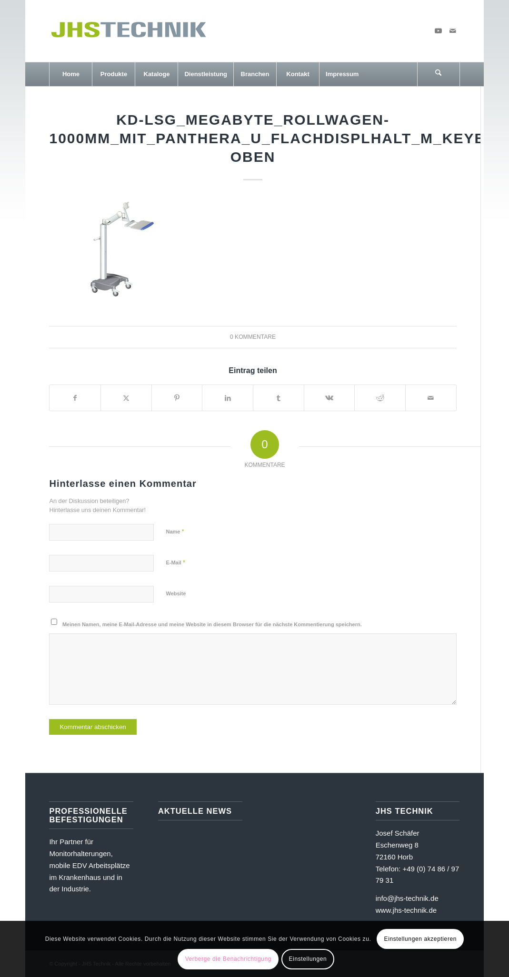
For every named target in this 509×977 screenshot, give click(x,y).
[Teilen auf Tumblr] (278, 398)
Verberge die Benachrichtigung (228, 959)
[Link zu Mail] (453, 31)
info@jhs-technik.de (407, 898)
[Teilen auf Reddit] (380, 398)
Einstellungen (308, 959)
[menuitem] (70, 74)
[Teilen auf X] (126, 398)
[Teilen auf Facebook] (75, 398)
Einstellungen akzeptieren (420, 939)
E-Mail (175, 562)
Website (176, 593)
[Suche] (438, 74)
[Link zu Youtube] (438, 31)
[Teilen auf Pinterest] (177, 398)
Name (175, 531)
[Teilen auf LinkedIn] (227, 398)
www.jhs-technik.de (406, 910)
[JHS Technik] (128, 31)
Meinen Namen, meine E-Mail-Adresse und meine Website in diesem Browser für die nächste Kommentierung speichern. (212, 624)
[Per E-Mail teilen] (431, 398)
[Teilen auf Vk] (329, 398)
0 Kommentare (253, 337)
